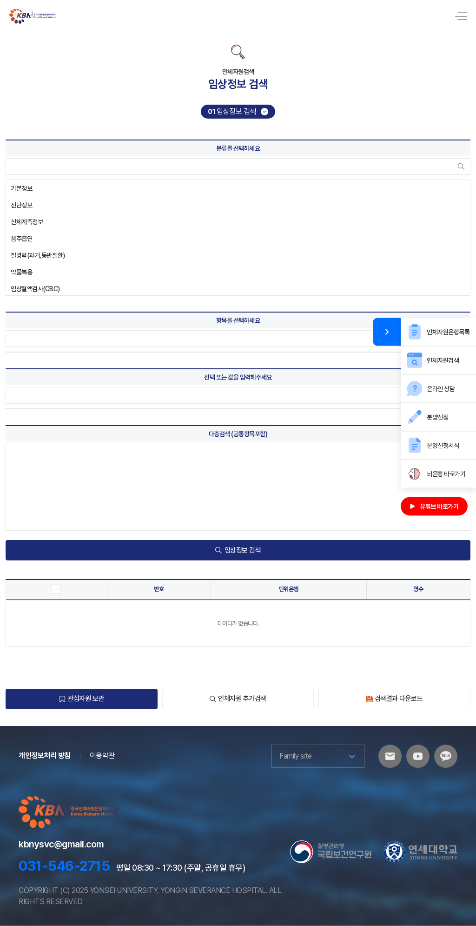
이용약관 (102, 755)
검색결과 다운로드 (394, 698)
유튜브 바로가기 (434, 506)
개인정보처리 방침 (45, 755)
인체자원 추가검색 (238, 698)
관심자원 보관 (81, 698)
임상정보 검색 (238, 550)
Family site (318, 756)
